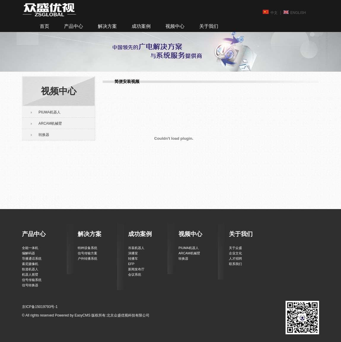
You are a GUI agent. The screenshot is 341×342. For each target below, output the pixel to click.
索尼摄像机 (30, 264)
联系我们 (235, 264)
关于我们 (208, 26)
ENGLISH (294, 12)
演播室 (133, 253)
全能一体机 (30, 248)
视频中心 (174, 26)
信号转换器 (30, 285)
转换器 (44, 135)
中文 (270, 12)
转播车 (133, 258)
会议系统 (134, 274)
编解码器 (28, 253)
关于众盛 (235, 248)
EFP (131, 264)
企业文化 (235, 253)
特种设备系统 (87, 248)
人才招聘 (235, 258)
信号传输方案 (87, 253)
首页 (44, 26)
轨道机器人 (30, 269)
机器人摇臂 (30, 274)
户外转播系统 (87, 258)
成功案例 (141, 26)
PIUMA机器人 (49, 112)
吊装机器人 (136, 248)
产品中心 (73, 26)
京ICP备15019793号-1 (40, 307)
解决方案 (107, 26)
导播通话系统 (32, 258)
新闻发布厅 (136, 269)
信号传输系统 (32, 280)
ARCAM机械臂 (50, 123)
